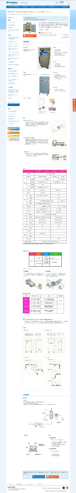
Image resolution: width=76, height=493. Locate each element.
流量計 (9, 20)
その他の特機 (10, 123)
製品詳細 (41, 29)
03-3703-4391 (12, 490)
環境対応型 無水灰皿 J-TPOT (13, 121)
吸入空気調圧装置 (11, 116)
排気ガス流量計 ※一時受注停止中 (13, 31)
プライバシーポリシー (26, 484)
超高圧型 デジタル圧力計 (12, 46)
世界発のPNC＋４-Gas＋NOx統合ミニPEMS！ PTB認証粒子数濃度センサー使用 (13, 91)
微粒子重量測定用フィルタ (13, 73)
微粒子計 (10, 68)
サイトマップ (34, 484)
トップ (9, 14)
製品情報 (25, 6)
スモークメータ (17, 14)
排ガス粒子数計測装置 (12, 71)
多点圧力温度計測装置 (12, 111)
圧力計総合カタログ (12, 41)
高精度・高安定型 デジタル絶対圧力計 (13, 55)
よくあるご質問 (42, 6)
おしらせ (10, 484)
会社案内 (33, 6)
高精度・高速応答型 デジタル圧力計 (13, 49)
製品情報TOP (10, 17)
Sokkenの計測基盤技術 (14, 6)
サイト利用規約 (17, 484)
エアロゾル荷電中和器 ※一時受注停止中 (13, 80)
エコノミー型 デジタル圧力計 (13, 52)
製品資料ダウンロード (54, 6)
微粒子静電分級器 (11, 83)
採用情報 (65, 6)
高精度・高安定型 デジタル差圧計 (13, 59)
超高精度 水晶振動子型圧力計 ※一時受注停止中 (13, 38)
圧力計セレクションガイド (13, 43)
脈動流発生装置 (11, 118)
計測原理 (47, 29)
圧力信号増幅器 (11, 62)
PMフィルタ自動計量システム (13, 77)
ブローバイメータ (11, 22)
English (25, 2)
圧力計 (9, 35)
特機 (9, 108)
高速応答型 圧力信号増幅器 (13, 64)
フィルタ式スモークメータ (13, 104)
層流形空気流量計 (11, 25)
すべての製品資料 (65, 37)
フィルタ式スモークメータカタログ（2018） (47, 35)
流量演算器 (10, 27)
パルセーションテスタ (12, 113)
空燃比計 (10, 98)
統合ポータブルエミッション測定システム (13, 95)
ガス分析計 (10, 87)
